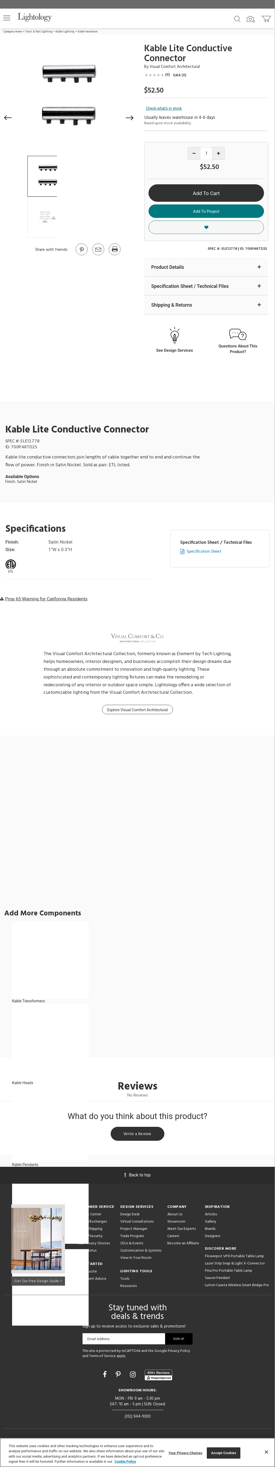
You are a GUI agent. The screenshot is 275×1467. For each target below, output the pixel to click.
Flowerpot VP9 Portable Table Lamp (234, 1257)
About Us (174, 1215)
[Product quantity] (206, 153)
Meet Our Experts (181, 1230)
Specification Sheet (204, 552)
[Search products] (237, 18)
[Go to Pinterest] (81, 255)
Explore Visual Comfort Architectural (137, 710)
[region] (137, 1452)
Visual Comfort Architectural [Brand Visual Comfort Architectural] (175, 67)
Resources (128, 1287)
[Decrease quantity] (194, 153)
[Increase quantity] (218, 153)
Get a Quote (86, 1273)
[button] (7, 18)
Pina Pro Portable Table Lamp (228, 1272)
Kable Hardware (87, 31)
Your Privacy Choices (93, 1244)
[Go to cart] (266, 17)
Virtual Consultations (137, 1223)
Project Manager (133, 1230)
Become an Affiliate (183, 1244)
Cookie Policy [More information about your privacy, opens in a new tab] (125, 1461)
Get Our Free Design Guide (38, 1281)
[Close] (266, 1452)
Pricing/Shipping (89, 1230)
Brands (210, 1230)
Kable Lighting (65, 31)
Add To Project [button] (206, 211)
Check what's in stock (164, 108)
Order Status (86, 1252)
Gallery (210, 1223)
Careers (173, 1237)
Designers (212, 1237)
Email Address (98, 1340)
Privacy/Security (89, 1237)
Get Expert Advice (91, 1280)
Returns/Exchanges (91, 1223)
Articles (211, 1215)
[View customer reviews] (158, 1376)
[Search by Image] (250, 19)
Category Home (12, 31)
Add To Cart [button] (206, 193)
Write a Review (137, 1134)
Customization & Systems (140, 1252)
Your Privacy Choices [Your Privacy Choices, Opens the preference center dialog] (185, 1453)
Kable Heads (22, 1083)
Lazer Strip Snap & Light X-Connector (235, 1264)
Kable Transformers (28, 1001)
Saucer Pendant (217, 1279)
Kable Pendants (25, 1165)
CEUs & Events (131, 1244)
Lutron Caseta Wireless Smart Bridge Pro (237, 1286)
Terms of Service (102, 1357)
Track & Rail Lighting (38, 31)
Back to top (137, 1176)
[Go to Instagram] (133, 1376)
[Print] (114, 255)
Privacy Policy (179, 1352)
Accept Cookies (223, 1453)
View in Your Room (135, 1259)
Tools (124, 1280)
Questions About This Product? (238, 349)
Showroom (176, 1223)
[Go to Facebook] (105, 1376)
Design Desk (130, 1215)
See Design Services (174, 350)
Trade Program (132, 1237)
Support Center (88, 1215)
